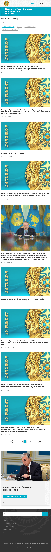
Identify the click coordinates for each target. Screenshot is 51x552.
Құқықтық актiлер (9, 523)
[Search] (24, 514)
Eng (41, 3)
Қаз (32, 3)
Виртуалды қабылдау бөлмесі (15, 496)
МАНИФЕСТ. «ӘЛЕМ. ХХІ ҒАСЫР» (13, 153)
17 (19, 441)
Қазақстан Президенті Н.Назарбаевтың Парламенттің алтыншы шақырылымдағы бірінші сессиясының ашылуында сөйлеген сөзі (25, 195)
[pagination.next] (39, 441)
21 (30, 441)
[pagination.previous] (11, 441)
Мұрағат (6, 533)
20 (27, 441)
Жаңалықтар (7, 520)
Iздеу (45, 514)
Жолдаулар (7, 530)
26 (35, 441)
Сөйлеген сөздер (9, 526)
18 (22, 441)
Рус (37, 3)
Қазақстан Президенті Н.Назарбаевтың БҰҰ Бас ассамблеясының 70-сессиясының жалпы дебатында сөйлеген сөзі (24, 342)
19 (25, 441)
